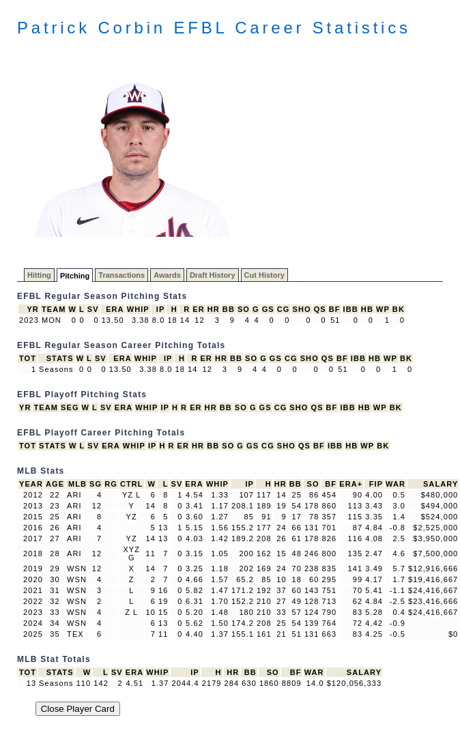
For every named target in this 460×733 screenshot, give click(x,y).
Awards (167, 275)
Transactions (121, 275)
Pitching (74, 276)
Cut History (264, 275)
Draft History (212, 275)
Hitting (39, 275)
